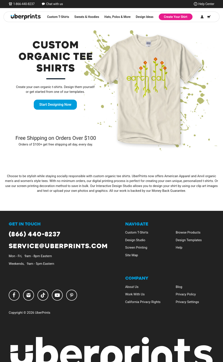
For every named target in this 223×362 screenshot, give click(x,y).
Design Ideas (145, 17)
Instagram (28, 295)
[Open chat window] (52, 4)
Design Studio (135, 240)
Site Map (131, 255)
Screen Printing (136, 247)
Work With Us (135, 294)
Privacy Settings (187, 302)
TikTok (42, 295)
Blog (179, 287)
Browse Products (188, 232)
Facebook (14, 295)
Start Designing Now (55, 104)
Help (179, 247)
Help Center (206, 4)
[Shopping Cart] (209, 16)
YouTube (57, 295)
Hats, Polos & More (117, 17)
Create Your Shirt (175, 17)
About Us (132, 287)
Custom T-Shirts (58, 17)
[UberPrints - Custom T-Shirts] (25, 17)
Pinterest (71, 295)
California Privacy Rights (142, 302)
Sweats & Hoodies (86, 17)
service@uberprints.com (58, 246)
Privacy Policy (186, 294)
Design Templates (189, 240)
